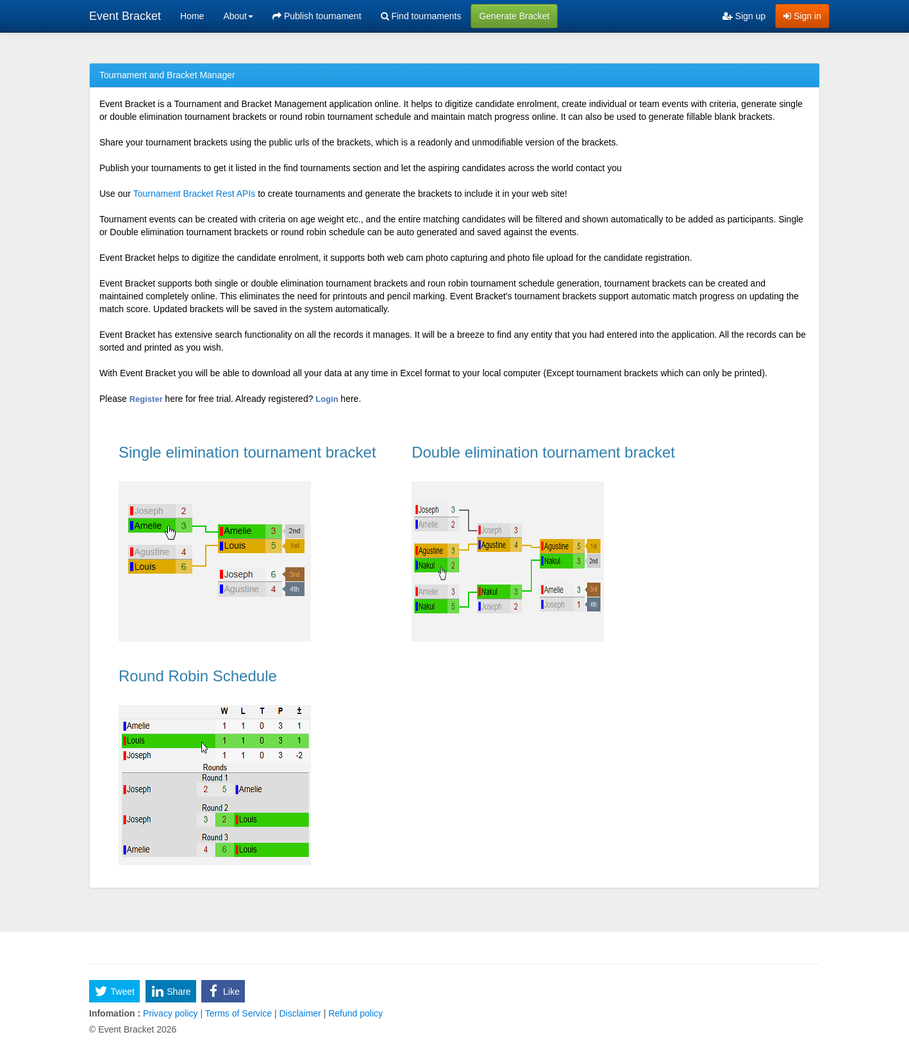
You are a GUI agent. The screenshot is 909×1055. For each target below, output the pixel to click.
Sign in (802, 16)
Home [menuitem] (192, 16)
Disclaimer (300, 1013)
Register (147, 399)
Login (327, 399)
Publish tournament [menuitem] (317, 16)
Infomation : (114, 1013)
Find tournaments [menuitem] (421, 16)
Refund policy (354, 1013)
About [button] (238, 16)
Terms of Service (238, 1013)
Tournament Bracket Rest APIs (194, 193)
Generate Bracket (514, 16)
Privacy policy (170, 1013)
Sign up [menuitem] (743, 16)
